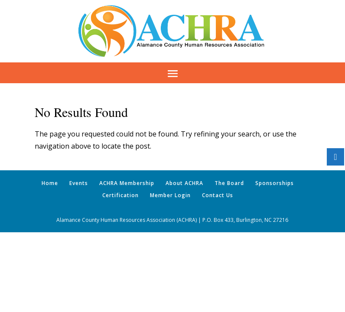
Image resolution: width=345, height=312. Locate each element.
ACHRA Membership (126, 183)
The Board (229, 183)
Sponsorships (274, 183)
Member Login (170, 195)
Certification (120, 195)
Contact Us (217, 195)
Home (50, 183)
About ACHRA (184, 183)
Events (78, 183)
